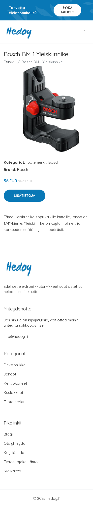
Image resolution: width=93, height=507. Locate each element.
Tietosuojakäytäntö (21, 461)
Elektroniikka (15, 364)
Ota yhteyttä (14, 443)
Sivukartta (12, 471)
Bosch (53, 162)
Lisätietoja (24, 195)
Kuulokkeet (13, 392)
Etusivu (10, 62)
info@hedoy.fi (16, 336)
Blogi (8, 434)
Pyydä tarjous (67, 10)
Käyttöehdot (15, 452)
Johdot (10, 374)
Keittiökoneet (15, 383)
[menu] (85, 32)
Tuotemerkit (36, 162)
